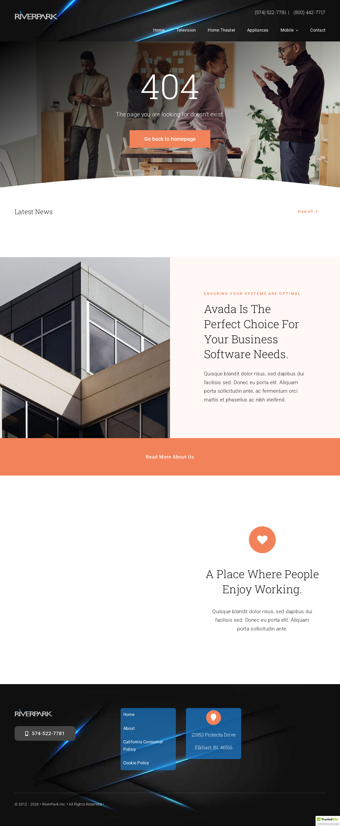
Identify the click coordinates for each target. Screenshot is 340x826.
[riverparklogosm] (36, 12)
